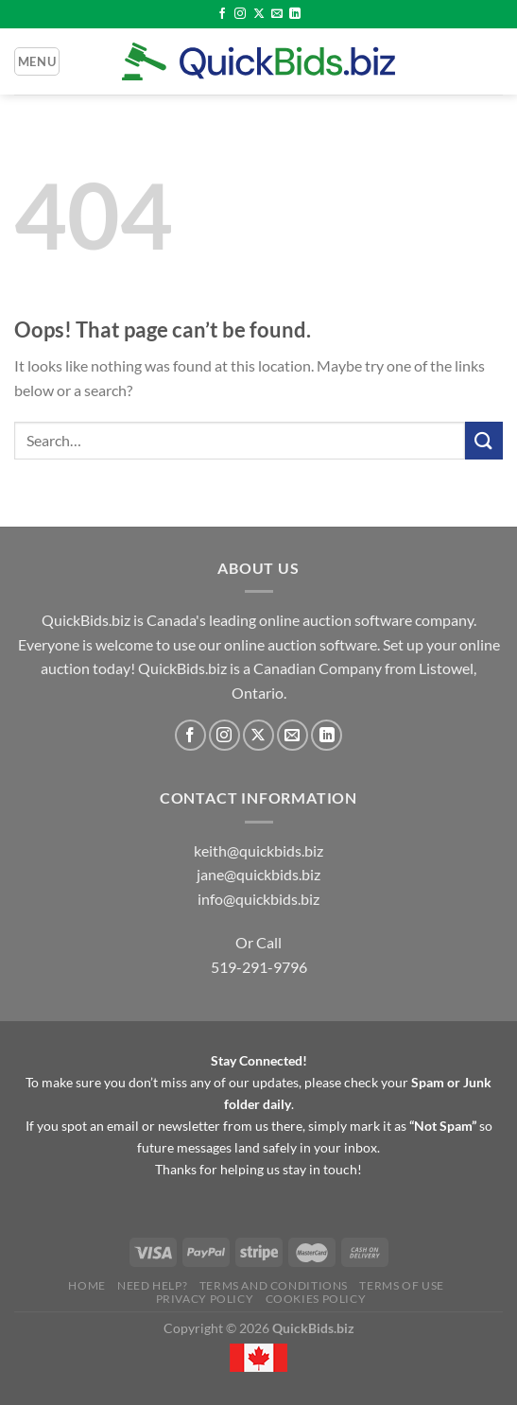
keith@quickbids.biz (258, 850)
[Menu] (37, 61)
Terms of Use (401, 1285)
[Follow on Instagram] (240, 14)
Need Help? (152, 1285)
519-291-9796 (259, 967)
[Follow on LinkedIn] (295, 14)
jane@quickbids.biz (258, 874)
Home (86, 1285)
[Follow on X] (259, 14)
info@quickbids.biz (258, 899)
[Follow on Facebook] (222, 14)
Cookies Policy (316, 1299)
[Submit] (484, 440)
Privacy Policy (205, 1299)
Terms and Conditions (273, 1285)
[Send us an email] (277, 14)
